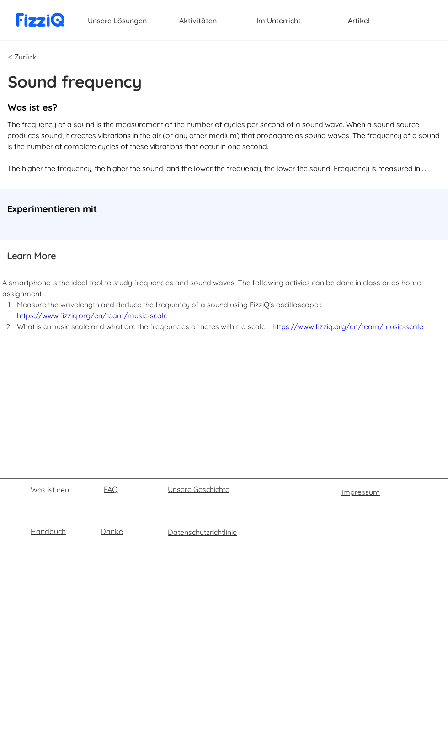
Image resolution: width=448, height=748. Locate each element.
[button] (38, 57)
